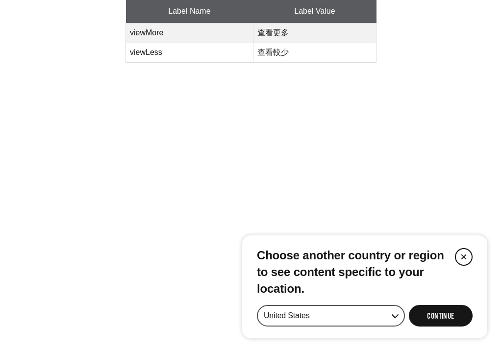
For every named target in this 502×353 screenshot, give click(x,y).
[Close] (464, 257)
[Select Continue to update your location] (441, 316)
